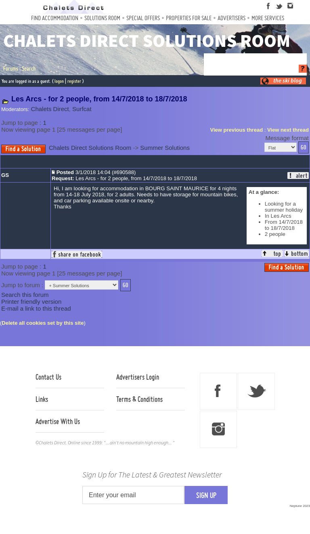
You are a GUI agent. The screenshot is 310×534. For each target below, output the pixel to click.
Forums (10, 68)
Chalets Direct (50, 108)
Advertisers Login (137, 376)
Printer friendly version (31, 301)
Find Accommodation (54, 18)
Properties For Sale (189, 18)
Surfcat (82, 108)
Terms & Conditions (139, 399)
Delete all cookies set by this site (43, 323)
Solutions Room (102, 18)
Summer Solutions (165, 147)
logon (59, 81)
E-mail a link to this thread (36, 308)
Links (42, 399)
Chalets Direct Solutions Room (90, 147)
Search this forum (25, 294)
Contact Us (48, 376)
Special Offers (143, 18)
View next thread (288, 130)
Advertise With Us (58, 421)
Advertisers (231, 18)
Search (29, 68)
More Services (267, 18)
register (74, 81)
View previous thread (236, 130)
